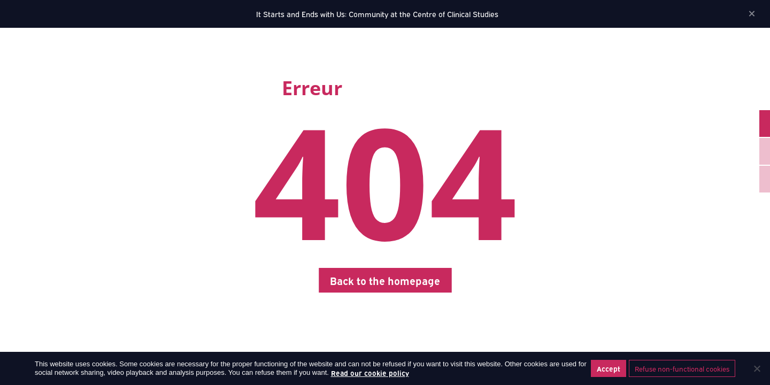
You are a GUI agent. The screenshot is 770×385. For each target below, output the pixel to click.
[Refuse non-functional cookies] (756, 368)
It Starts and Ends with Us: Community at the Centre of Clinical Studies (377, 14)
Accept (608, 368)
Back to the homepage (385, 280)
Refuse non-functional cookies (682, 368)
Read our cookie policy (370, 372)
